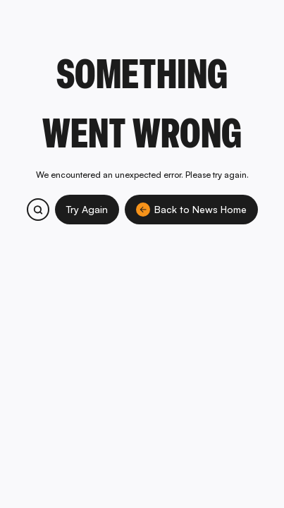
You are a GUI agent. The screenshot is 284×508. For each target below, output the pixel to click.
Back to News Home (191, 209)
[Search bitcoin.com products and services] (38, 209)
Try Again (87, 209)
